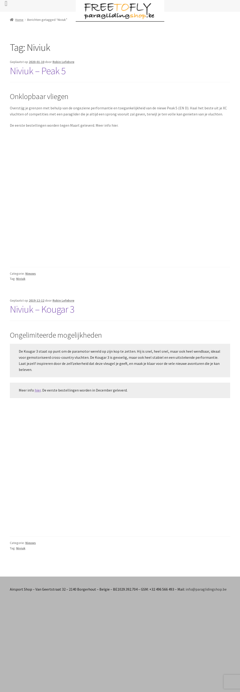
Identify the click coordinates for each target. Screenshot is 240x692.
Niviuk (20, 279)
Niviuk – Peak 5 (38, 71)
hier (38, 390)
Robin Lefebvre (63, 62)
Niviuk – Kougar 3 (42, 309)
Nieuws (30, 273)
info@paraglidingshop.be (206, 589)
